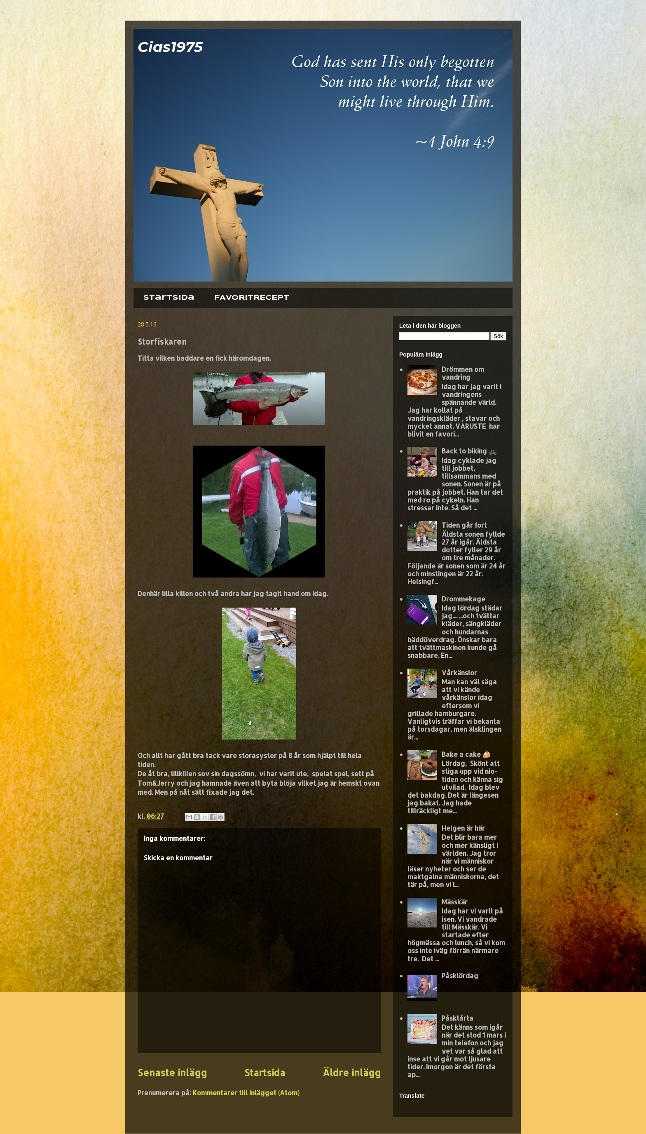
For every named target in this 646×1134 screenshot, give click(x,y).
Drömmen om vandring (463, 373)
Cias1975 (170, 47)
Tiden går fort (464, 525)
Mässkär (455, 901)
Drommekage (463, 598)
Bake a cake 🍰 (466, 754)
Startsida (168, 298)
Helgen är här (463, 828)
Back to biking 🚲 (469, 450)
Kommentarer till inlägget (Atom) (246, 1092)
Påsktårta (457, 1018)
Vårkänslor (459, 672)
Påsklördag (460, 975)
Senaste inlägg (172, 1073)
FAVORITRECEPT (251, 298)
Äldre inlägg (352, 1073)
